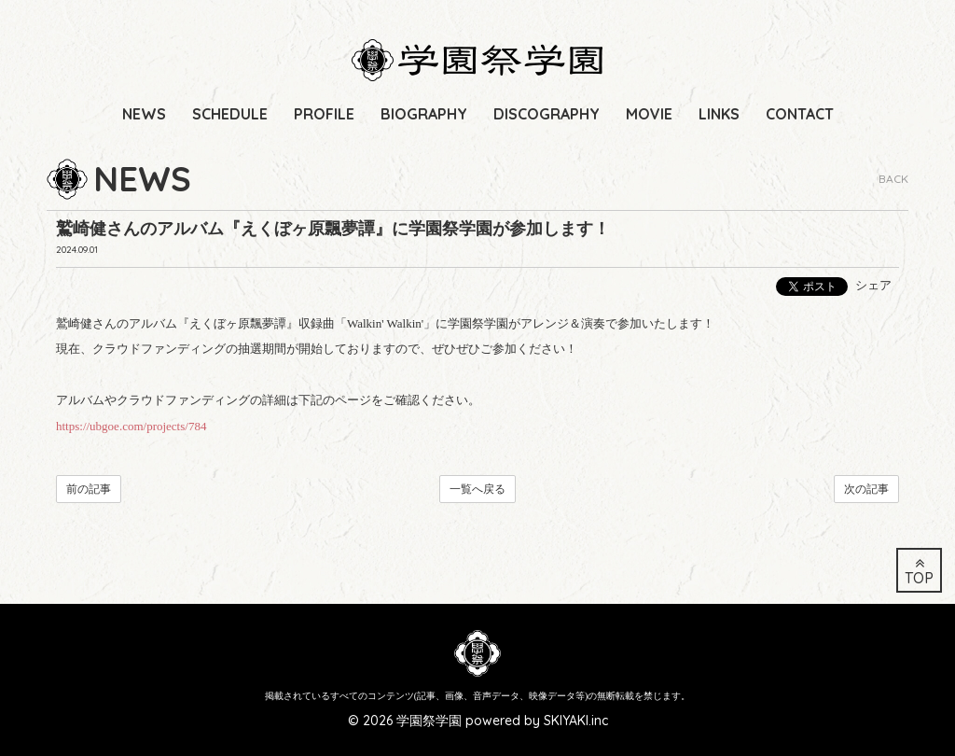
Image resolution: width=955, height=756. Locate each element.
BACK (893, 179)
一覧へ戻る (477, 489)
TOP (919, 571)
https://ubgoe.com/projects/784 (131, 426)
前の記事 (88, 489)
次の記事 (866, 489)
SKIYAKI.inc (576, 720)
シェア (873, 285)
